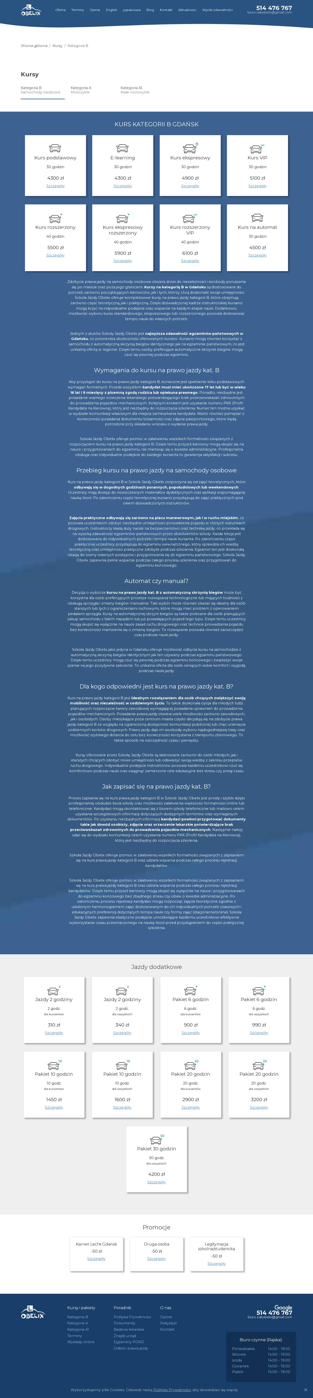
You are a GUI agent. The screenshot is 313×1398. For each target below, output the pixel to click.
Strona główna (34, 46)
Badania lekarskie (129, 1329)
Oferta (60, 10)
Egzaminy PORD (129, 1342)
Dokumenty (124, 1323)
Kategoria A (77, 1323)
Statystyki (168, 1323)
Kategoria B (77, 1317)
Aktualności (187, 10)
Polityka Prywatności (132, 1317)
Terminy (77, 10)
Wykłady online (81, 1342)
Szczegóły (55, 186)
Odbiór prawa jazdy (131, 1348)
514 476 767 (274, 8)
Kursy (57, 46)
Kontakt (166, 10)
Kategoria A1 (78, 1329)
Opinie (95, 10)
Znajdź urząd (125, 1336)
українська (132, 10)
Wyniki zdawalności (217, 10)
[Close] (305, 1390)
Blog (150, 10)
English (111, 10)
